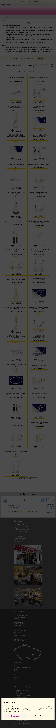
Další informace (40, 716)
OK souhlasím (16, 716)
